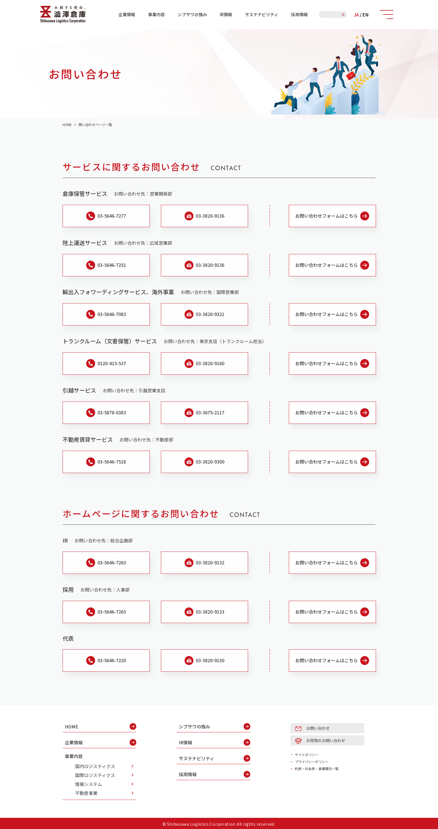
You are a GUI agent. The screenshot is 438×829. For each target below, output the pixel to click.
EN (365, 14)
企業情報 (126, 14)
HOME (100, 726)
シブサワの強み (192, 14)
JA (356, 14)
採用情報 (299, 14)
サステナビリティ (261, 14)
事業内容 (156, 14)
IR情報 (226, 14)
